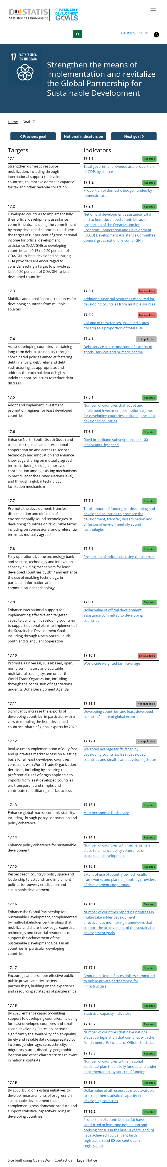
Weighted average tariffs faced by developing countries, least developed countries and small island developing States (120, 754)
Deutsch (128, 33)
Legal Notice (87, 1160)
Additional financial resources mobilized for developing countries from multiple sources (119, 302)
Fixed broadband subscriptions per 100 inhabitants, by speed (116, 442)
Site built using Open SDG (29, 1160)
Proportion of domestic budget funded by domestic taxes (118, 193)
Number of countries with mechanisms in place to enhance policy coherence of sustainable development (117, 850)
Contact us (63, 1160)
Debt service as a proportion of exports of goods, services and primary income (118, 349)
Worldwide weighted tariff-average (112, 663)
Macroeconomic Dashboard (106, 812)
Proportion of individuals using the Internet (119, 556)
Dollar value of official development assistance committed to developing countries (113, 615)
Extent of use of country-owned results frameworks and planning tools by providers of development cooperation (120, 879)
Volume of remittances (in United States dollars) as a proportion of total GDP (116, 325)
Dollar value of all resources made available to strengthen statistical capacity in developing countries (119, 1095)
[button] (33, 136)
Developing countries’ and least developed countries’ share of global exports (118, 714)
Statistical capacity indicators (107, 1013)
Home (13, 121)
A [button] (156, 34)
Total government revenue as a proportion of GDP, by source (119, 169)
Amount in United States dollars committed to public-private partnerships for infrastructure (119, 981)
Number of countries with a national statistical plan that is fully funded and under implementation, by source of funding (120, 1066)
